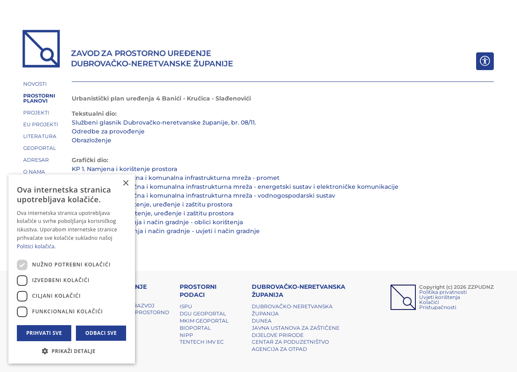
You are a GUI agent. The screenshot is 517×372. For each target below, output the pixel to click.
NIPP (186, 335)
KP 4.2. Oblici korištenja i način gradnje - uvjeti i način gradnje (166, 231)
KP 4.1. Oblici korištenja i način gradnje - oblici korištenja (157, 222)
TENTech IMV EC (202, 342)
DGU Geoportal (203, 313)
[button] (72, 351)
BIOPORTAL (195, 328)
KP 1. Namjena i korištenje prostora (124, 169)
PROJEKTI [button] (36, 112)
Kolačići (429, 302)
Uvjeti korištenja (439, 297)
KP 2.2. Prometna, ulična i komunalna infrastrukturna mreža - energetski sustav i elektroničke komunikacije (235, 186)
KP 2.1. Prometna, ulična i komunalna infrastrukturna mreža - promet (176, 178)
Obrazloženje (91, 140)
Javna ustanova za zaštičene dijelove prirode (295, 331)
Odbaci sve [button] (101, 333)
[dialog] (71, 269)
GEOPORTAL (39, 148)
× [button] (125, 183)
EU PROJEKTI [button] (40, 124)
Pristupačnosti (437, 307)
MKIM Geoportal (204, 321)
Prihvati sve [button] (44, 333)
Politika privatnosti (443, 292)
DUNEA (262, 321)
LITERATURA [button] (40, 136)
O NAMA (34, 171)
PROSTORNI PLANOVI (39, 98)
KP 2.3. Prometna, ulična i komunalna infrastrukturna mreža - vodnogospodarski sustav (203, 195)
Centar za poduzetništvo (290, 342)
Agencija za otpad (279, 349)
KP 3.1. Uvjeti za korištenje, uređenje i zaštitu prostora (152, 204)
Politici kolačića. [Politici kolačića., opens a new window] (36, 246)
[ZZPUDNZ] (128, 50)
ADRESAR (36, 160)
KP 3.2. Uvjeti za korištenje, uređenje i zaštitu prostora (153, 213)
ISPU (186, 306)
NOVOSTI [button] (35, 84)
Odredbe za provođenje (108, 131)
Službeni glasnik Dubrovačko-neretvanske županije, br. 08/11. (164, 122)
